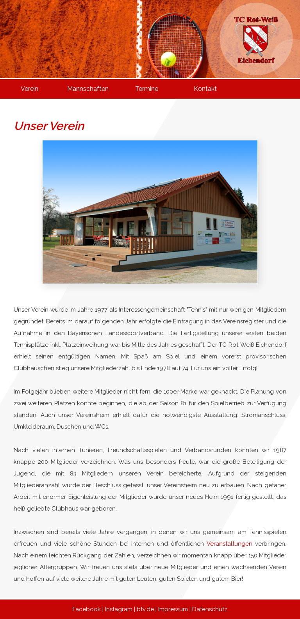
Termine (146, 88)
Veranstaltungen (229, 543)
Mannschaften (88, 88)
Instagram (118, 609)
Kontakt (205, 88)
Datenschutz (209, 609)
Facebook (87, 609)
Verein (29, 88)
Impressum (173, 609)
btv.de (145, 609)
